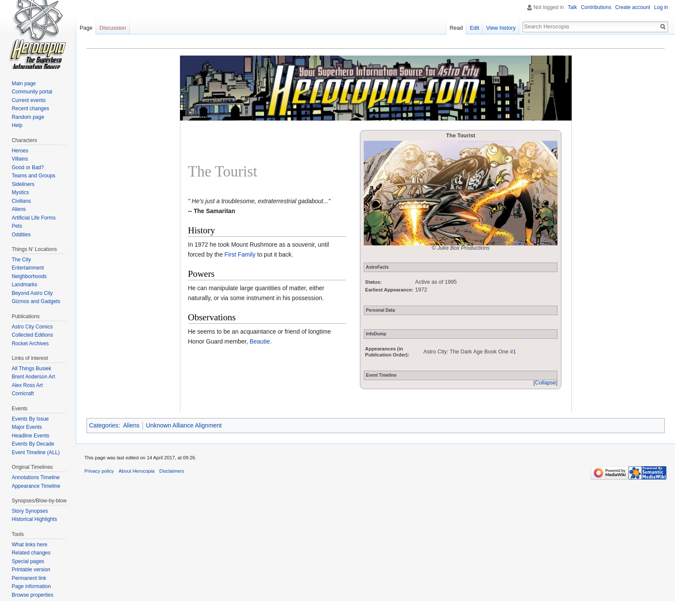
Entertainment (28, 268)
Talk (572, 7)
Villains (20, 159)
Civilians (21, 201)
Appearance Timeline (36, 486)
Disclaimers (171, 471)
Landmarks (24, 285)
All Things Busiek (31, 369)
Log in (661, 7)
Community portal (32, 92)
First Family (239, 254)
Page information (31, 586)
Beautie (260, 341)
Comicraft (23, 393)
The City (21, 260)
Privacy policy (99, 471)
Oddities (21, 235)
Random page (28, 117)
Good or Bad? (28, 167)
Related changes (31, 553)
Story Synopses (30, 511)
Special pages (28, 561)
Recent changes (30, 108)
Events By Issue (30, 419)
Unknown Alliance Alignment (184, 425)
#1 (513, 352)
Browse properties (32, 595)
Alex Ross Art (27, 385)
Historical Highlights (34, 519)
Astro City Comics (32, 327)
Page (86, 28)
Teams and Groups (33, 176)
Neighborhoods (29, 276)
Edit (474, 28)
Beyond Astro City (32, 293)
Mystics (20, 192)
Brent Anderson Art (33, 377)
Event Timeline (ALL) (35, 452)
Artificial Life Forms (34, 218)
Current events (29, 100)
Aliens (131, 425)
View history (501, 28)
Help (17, 125)
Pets (17, 226)
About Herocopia (137, 471)
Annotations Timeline (35, 477)
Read (456, 28)
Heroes (20, 151)
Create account (632, 7)
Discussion (112, 28)
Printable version (31, 570)
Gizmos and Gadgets (36, 301)
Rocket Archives (30, 344)
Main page (24, 84)
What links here (29, 545)
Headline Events (30, 436)
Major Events (27, 427)
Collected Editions (32, 335)
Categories (103, 425)
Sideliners (23, 184)
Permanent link (29, 578)
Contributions (596, 7)
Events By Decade (33, 444)
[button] (545, 383)
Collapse (545, 383)
